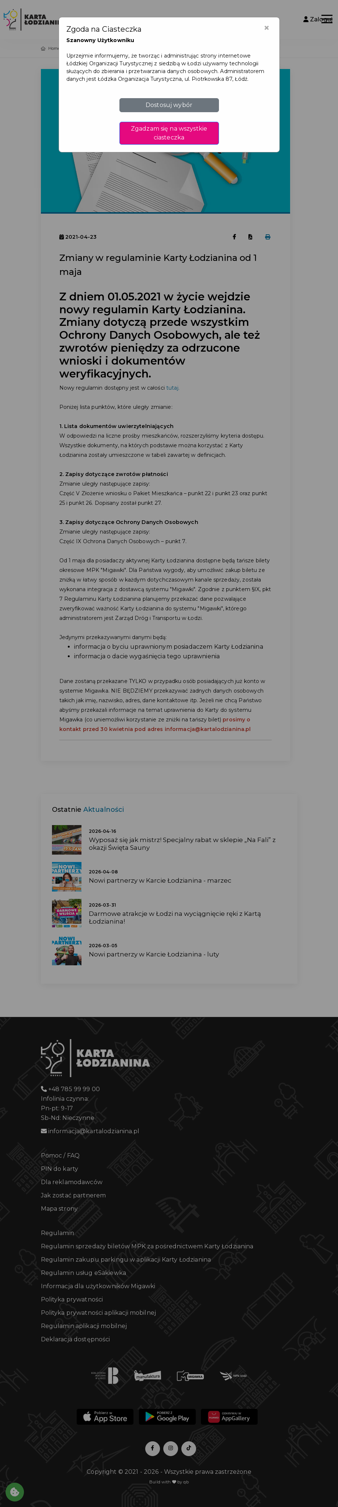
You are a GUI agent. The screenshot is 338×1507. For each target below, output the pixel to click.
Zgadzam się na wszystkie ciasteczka (169, 133)
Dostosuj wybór (169, 104)
